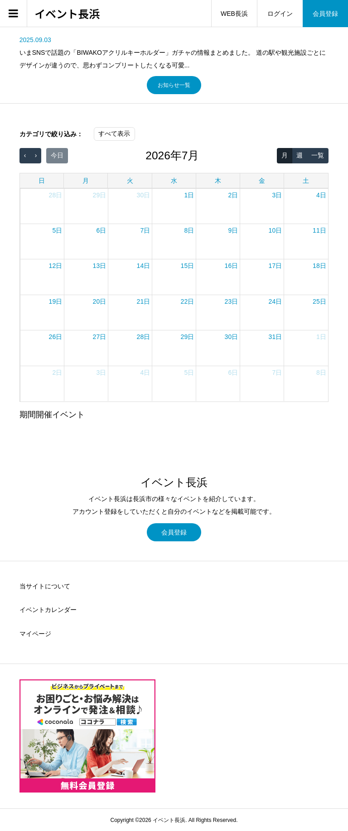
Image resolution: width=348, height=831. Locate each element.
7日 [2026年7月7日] (145, 230)
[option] (174, 52)
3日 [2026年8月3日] (101, 372)
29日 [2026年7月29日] (187, 336)
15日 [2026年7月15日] (187, 265)
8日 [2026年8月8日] (321, 372)
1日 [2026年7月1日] (189, 195)
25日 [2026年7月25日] (319, 301)
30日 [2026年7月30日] (231, 336)
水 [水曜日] (174, 180)
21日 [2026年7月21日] (143, 301)
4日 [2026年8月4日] (145, 372)
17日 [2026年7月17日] (275, 265)
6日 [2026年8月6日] (233, 372)
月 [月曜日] (85, 180)
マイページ (35, 633)
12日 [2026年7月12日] (56, 265)
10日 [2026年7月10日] (275, 230)
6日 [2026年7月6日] (101, 230)
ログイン (280, 13)
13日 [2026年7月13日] (99, 265)
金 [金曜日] (262, 180)
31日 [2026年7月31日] (275, 336)
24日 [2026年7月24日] (275, 301)
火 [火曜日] (130, 180)
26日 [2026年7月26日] (56, 336)
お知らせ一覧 (174, 85)
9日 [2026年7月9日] (233, 230)
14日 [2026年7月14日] (143, 265)
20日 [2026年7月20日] (99, 301)
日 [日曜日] (42, 180)
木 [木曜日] (218, 180)
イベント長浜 (67, 13)
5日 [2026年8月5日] (189, 372)
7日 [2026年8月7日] (277, 372)
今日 (57, 155)
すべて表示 (114, 133)
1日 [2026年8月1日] (321, 336)
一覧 (317, 155)
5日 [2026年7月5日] (57, 230)
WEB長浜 (234, 13)
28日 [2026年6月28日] (56, 195)
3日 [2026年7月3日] (277, 195)
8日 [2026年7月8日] (189, 230)
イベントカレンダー (48, 609)
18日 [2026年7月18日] (319, 265)
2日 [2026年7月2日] (233, 195)
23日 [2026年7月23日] (231, 301)
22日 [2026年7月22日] (187, 301)
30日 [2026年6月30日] (143, 195)
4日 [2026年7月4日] (321, 195)
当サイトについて (44, 586)
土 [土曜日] (306, 180)
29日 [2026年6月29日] (99, 195)
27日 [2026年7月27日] (99, 336)
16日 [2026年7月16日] (231, 265)
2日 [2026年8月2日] (57, 372)
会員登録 (325, 13)
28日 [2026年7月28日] (143, 336)
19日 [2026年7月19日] (56, 301)
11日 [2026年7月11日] (319, 230)
